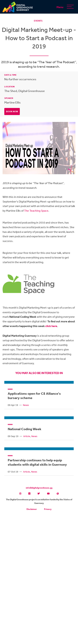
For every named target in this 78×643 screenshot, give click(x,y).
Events (38, 20)
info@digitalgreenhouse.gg (39, 487)
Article (26, 436)
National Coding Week (24, 429)
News (26, 405)
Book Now (12, 111)
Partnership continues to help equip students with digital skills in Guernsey (37, 462)
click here (51, 326)
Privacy (47, 509)
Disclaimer (32, 509)
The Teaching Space (36, 210)
